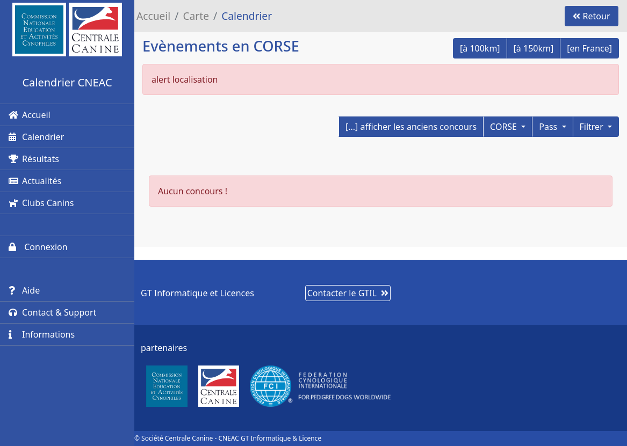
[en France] (589, 48)
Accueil (30, 114)
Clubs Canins (41, 202)
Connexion (38, 246)
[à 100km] (480, 48)
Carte (196, 16)
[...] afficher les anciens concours (411, 127)
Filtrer (593, 127)
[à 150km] (534, 48)
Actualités (35, 180)
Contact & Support (52, 312)
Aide (24, 290)
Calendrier (36, 136)
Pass (549, 127)
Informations (42, 334)
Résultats (34, 158)
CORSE (504, 127)
